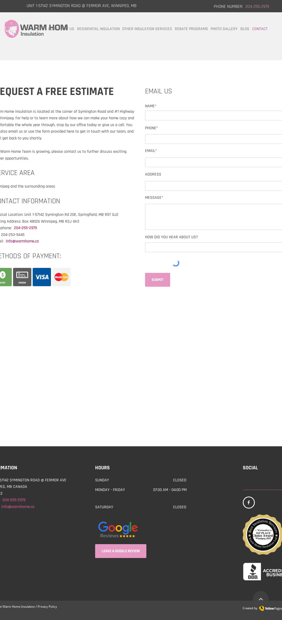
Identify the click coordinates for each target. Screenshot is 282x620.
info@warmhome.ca (22, 241)
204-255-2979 (26, 228)
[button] (147, 29)
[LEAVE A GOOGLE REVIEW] (120, 551)
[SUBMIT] (157, 280)
